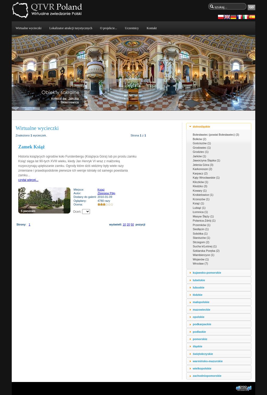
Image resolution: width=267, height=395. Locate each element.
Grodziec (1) (201, 151)
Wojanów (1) (201, 259)
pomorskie (200, 339)
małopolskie (201, 302)
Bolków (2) (199, 139)
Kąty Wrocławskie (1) (206, 177)
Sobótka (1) (200, 233)
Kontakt (152, 28)
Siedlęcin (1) (201, 229)
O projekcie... (108, 28)
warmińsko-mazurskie (208, 361)
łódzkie (197, 294)
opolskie (198, 316)
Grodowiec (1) (202, 147)
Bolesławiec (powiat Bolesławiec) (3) (216, 134)
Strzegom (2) (201, 242)
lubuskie (198, 287)
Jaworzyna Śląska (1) (206, 160)
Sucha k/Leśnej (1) (205, 246)
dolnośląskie (201, 126)
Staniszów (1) (201, 237)
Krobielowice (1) (203, 194)
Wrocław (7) (200, 263)
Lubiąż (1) (199, 207)
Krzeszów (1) (201, 199)
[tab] (218, 126)
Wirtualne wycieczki (28, 28)
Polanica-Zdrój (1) (204, 220)
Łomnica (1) (200, 212)
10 (124, 224)
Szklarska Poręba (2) (206, 250)
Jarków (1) (199, 156)
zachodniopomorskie (207, 375)
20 (128, 224)
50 (132, 224)
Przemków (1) (201, 225)
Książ (101, 189)
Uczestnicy (132, 28)
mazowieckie (201, 309)
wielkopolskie (202, 368)
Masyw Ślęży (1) (203, 216)
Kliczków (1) (200, 182)
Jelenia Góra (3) (203, 164)
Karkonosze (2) (202, 169)
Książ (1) (198, 203)
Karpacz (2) (200, 173)
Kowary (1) (200, 190)
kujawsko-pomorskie (207, 272)
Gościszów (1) (202, 143)
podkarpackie (202, 324)
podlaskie (199, 331)
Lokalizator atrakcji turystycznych (70, 28)
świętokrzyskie (203, 353)
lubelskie (199, 280)
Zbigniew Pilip (106, 193)
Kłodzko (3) (200, 186)
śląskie (197, 346)
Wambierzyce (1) (203, 254)
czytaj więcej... (28, 180)
